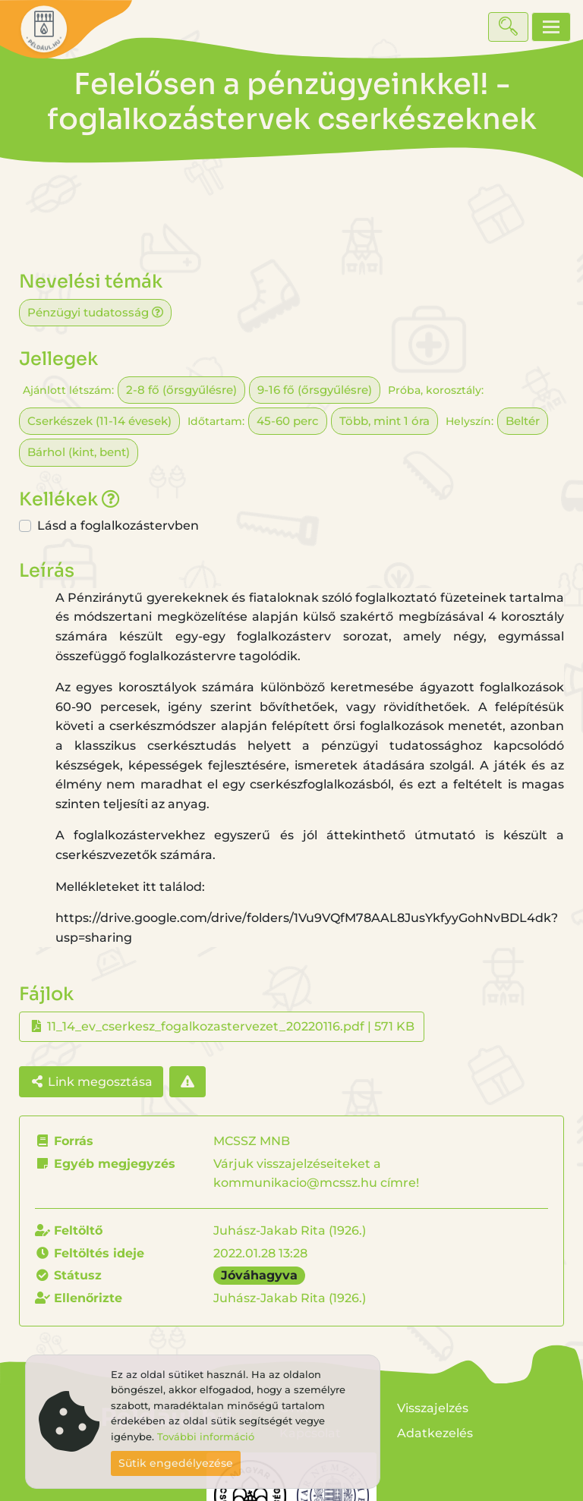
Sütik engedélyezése (175, 1463)
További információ (205, 1437)
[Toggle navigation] (551, 27)
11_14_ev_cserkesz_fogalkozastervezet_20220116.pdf (205, 1026)
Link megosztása (91, 1082)
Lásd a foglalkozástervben (118, 525)
